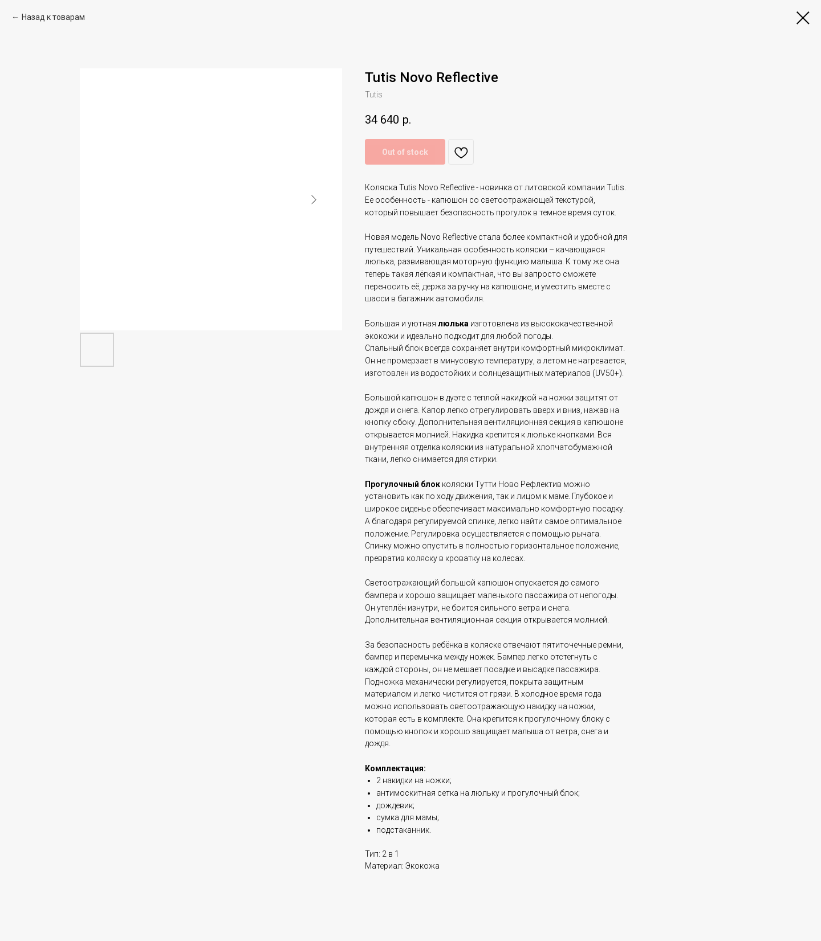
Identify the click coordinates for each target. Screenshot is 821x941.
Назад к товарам (53, 17)
